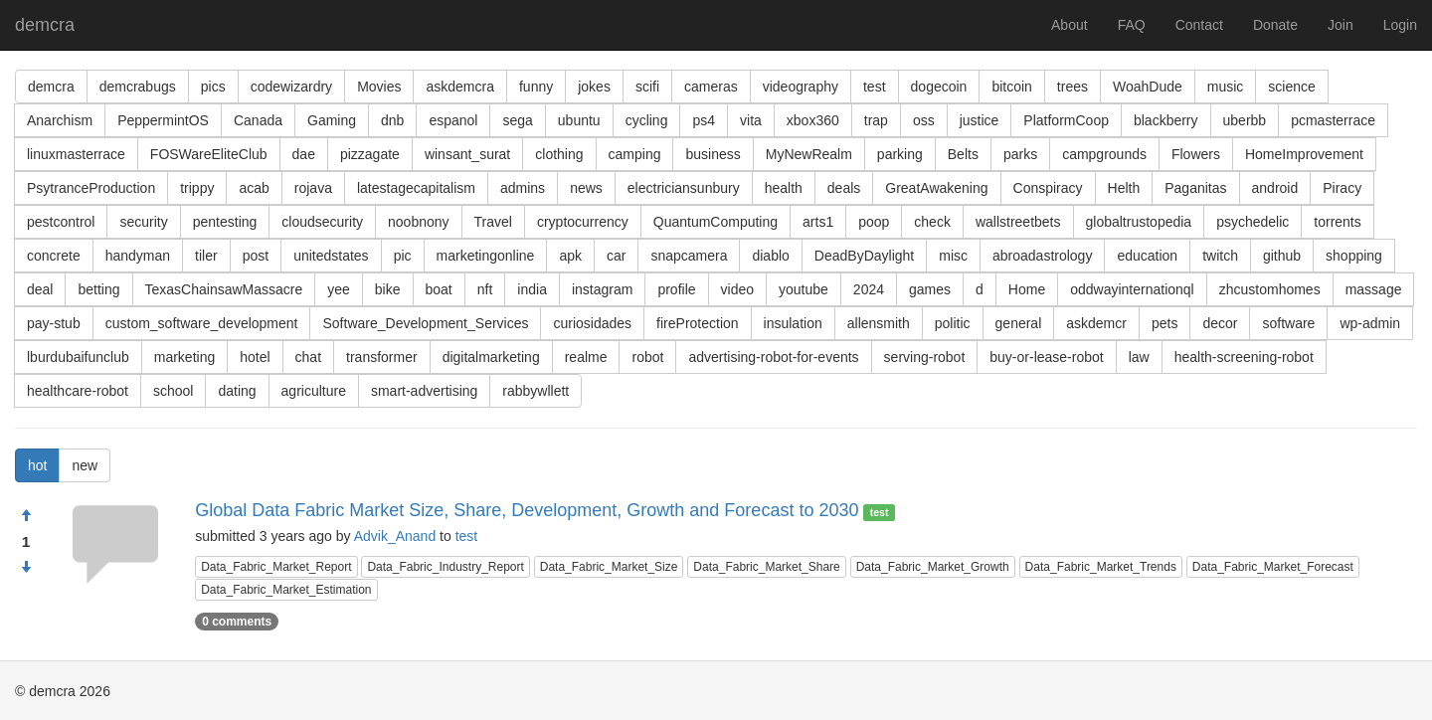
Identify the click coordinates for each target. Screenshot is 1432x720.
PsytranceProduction (91, 188)
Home (1026, 289)
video (737, 289)
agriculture (313, 391)
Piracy (1342, 188)
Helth (1124, 188)
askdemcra (459, 86)
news (586, 188)
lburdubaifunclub (78, 357)
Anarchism (59, 120)
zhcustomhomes (1270, 289)
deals (843, 188)
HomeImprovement (1304, 154)
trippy (197, 188)
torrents (1337, 222)
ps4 (703, 120)
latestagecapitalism (416, 188)
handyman (137, 256)
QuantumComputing (715, 222)
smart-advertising (424, 391)
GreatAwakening (936, 188)
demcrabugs (137, 86)
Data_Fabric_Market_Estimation (286, 590)
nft (485, 289)
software (1288, 323)
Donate (1275, 25)
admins (522, 188)
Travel (493, 222)
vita (751, 120)
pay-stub (54, 323)
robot (647, 357)
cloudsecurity (322, 222)
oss (924, 120)
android (1275, 188)
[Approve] (26, 516)
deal (40, 289)
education (1147, 256)
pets (1164, 323)
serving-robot (925, 357)
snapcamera (688, 256)
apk (570, 256)
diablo (770, 256)
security (143, 222)
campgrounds (1104, 154)
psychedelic (1252, 222)
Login (1400, 25)
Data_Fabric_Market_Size (609, 567)
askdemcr (1096, 323)
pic (403, 256)
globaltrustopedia (1139, 222)
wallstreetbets (1018, 222)
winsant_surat (467, 154)
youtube (803, 289)
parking (900, 154)
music (1225, 86)
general (1018, 323)
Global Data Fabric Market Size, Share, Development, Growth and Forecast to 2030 (526, 510)
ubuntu (579, 120)
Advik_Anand (395, 536)
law (1139, 357)
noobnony (418, 222)
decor (1219, 323)
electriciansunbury (683, 188)
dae (303, 154)
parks (1020, 154)
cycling (647, 120)
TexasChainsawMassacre (224, 289)
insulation (793, 323)
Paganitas (1195, 188)
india (532, 289)
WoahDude (1147, 86)
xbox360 (813, 120)
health (784, 188)
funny (536, 86)
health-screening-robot (1244, 357)
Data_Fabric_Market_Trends (1100, 567)
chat (308, 357)
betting (98, 289)
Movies (379, 86)
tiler (206, 256)
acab (253, 188)
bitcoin (1011, 86)
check (932, 222)
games (930, 289)
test (874, 86)
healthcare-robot (77, 391)
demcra (45, 25)
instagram (602, 289)
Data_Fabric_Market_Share (766, 567)
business (712, 154)
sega (517, 120)
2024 (868, 289)
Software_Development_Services (425, 323)
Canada (258, 120)
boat (439, 289)
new (84, 465)
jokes (594, 86)
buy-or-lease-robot (1046, 357)
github (1282, 256)
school (173, 391)
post (255, 256)
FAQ (1132, 25)
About (1069, 25)
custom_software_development (201, 323)
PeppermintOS (163, 120)
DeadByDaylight (864, 256)
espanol (453, 120)
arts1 (818, 222)
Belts (963, 154)
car (616, 256)
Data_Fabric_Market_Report (276, 567)
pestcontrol (60, 222)
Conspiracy (1048, 188)
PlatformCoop (1066, 120)
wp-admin (1370, 323)
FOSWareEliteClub (209, 154)
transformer (382, 357)
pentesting (225, 222)
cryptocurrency (582, 222)
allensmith (878, 323)
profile (676, 289)
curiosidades (592, 323)
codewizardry (291, 86)
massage (1373, 289)
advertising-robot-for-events (773, 357)
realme (586, 357)
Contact (1199, 25)
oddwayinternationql (1132, 289)
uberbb (1245, 120)
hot (37, 465)
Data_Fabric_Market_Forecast (1272, 567)
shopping (1354, 256)
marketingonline (486, 256)
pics (213, 86)
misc (953, 256)
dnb (392, 120)
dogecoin (939, 86)
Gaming (331, 120)
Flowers (1195, 154)
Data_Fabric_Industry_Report (445, 567)
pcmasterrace (1333, 120)
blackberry (1166, 120)
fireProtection (697, 323)
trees (1072, 86)
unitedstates (331, 256)
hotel (254, 357)
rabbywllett (535, 391)
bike (388, 289)
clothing (559, 154)
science (1291, 86)
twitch (1220, 256)
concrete (54, 256)
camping (635, 154)
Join (1340, 25)
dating (237, 391)
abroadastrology (1042, 256)
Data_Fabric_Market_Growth (932, 567)
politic (953, 323)
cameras (711, 86)
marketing (184, 357)
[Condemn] (26, 568)
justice (979, 120)
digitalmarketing (491, 357)
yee (338, 289)
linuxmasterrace (76, 154)
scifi (647, 86)
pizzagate (370, 154)
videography (800, 86)
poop (873, 222)
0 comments (236, 622)
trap (876, 120)
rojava (313, 188)
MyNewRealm (809, 154)
